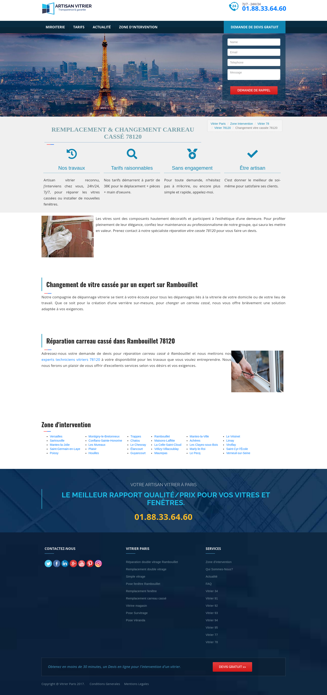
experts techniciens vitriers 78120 (71, 359)
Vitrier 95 (212, 627)
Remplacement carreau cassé (146, 598)
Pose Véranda (135, 620)
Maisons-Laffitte (164, 440)
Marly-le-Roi (197, 449)
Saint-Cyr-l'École (237, 449)
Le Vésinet (233, 436)
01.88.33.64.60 (264, 8)
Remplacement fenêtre (141, 591)
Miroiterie (55, 27)
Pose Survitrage (137, 613)
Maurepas (160, 453)
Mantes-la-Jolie (60, 444)
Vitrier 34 (212, 591)
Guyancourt (138, 453)
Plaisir (93, 449)
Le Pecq (195, 453)
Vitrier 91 (212, 598)
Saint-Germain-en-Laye (65, 449)
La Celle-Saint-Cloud (167, 444)
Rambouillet (162, 436)
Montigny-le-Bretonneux (104, 436)
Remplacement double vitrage (146, 569)
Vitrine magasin (136, 605)
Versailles (56, 436)
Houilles (94, 453)
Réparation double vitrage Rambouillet (152, 562)
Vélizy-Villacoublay (166, 449)
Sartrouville (57, 440)
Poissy (54, 453)
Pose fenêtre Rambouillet (143, 583)
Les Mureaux (97, 444)
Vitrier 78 (263, 123)
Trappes (136, 436)
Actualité (102, 27)
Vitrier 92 (212, 605)
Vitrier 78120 (222, 128)
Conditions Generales (105, 684)
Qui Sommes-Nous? (219, 569)
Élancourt (137, 449)
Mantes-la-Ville (199, 436)
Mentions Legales (136, 684)
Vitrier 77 (212, 634)
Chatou (135, 440)
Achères (195, 440)
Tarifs (78, 27)
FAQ (209, 583)
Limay (230, 440)
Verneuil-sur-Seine (238, 453)
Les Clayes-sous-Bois (204, 444)
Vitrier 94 (212, 620)
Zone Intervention (241, 123)
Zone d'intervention (138, 27)
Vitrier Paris (218, 123)
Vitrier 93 (212, 613)
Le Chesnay (138, 444)
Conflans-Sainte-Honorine (105, 440)
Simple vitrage (135, 576)
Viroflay (231, 444)
